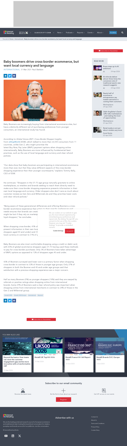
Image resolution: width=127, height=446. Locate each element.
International (19, 39)
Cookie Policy (95, 430)
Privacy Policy (95, 427)
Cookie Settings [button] (58, 231)
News (60, 32)
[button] (122, 32)
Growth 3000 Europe (20, 295)
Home (11, 39)
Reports (80, 32)
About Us (94, 420)
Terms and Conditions (97, 423)
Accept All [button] (70, 231)
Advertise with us (64, 417)
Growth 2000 (8, 295)
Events (91, 32)
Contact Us (94, 417)
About (100, 32)
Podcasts (70, 32)
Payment (40, 295)
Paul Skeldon (37, 69)
